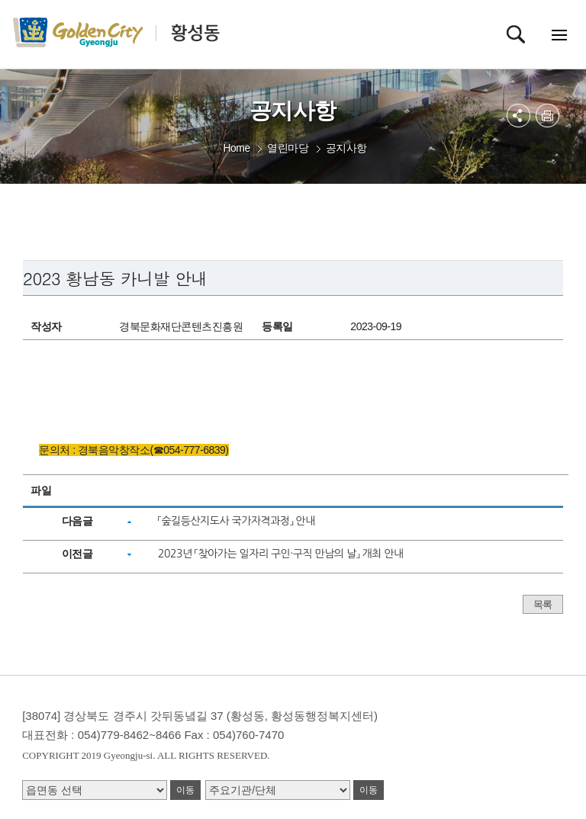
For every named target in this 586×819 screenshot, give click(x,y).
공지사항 (346, 148)
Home (236, 148)
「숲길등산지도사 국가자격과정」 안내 (236, 520)
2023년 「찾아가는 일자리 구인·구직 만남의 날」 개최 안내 (280, 553)
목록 (542, 604)
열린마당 (287, 148)
